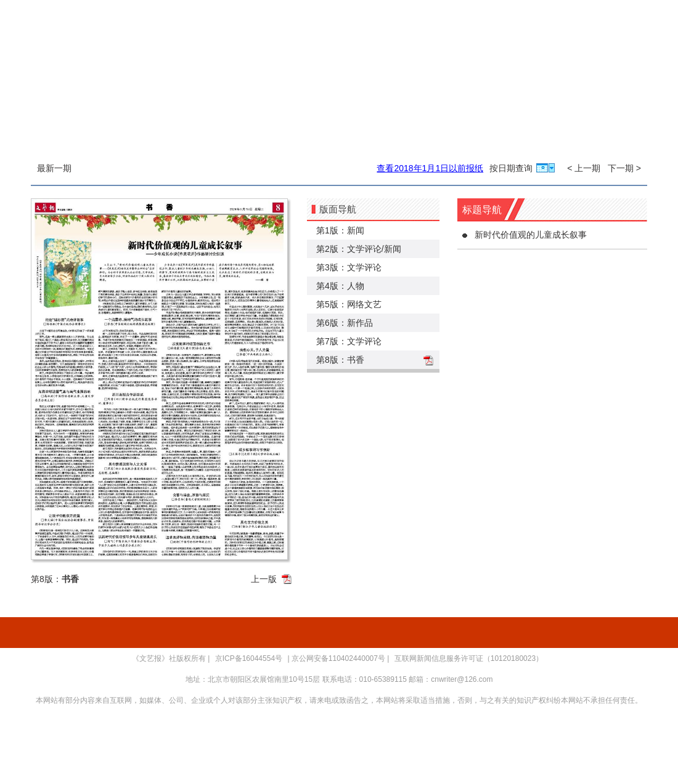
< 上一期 (583, 168)
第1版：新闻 (340, 230)
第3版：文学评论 (349, 267)
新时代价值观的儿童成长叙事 (531, 235)
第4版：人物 (340, 286)
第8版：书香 (340, 360)
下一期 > (624, 168)
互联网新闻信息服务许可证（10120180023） (468, 658)
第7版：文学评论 (349, 341)
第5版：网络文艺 (349, 304)
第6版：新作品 (344, 323)
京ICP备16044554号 (248, 658)
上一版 (264, 579)
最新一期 (54, 168)
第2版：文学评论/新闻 (358, 249)
